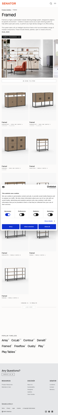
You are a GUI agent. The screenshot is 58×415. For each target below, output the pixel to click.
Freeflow (20, 346)
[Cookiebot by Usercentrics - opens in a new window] (48, 187)
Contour (29, 340)
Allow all (47, 226)
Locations (52, 384)
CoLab (16, 340)
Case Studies (31, 394)
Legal (13, 408)
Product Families (6, 10)
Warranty (52, 389)
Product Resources (7, 384)
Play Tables (9, 352)
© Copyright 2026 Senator (29, 408)
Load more (29, 307)
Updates (29, 392)
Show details (49, 221)
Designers (30, 389)
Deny (10, 226)
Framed (7, 346)
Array (5, 340)
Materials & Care (6, 387)
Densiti (41, 340)
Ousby (32, 346)
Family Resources (11, 37)
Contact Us (8, 374)
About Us (29, 384)
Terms (3, 408)
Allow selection (29, 226)
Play (41, 346)
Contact (52, 387)
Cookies (19, 408)
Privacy (8, 408)
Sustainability (31, 387)
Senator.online (7, 404)
